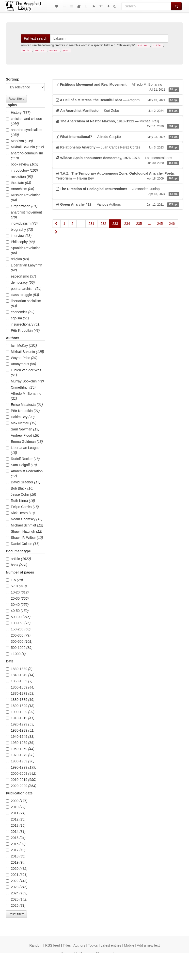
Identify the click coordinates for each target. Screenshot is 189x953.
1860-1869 (20, 687)
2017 (16, 850)
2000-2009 (21, 773)
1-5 (14, 580)
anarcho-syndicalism (24, 132)
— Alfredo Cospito (117, 136)
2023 (17, 887)
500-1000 (19, 648)
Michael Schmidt (24, 525)
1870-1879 (20, 693)
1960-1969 (20, 749)
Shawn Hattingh (24, 531)
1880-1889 (20, 700)
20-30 (17, 598)
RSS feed (52, 945)
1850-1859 (19, 681)
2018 (16, 856)
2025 (17, 899)
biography (19, 229)
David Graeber (23, 482)
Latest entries (111, 945)
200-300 (18, 635)
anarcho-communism (24, 155)
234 (127, 224)
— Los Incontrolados (117, 160)
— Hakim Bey (117, 176)
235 (139, 224)
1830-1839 (19, 669)
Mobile (129, 945)
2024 (17, 893)
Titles (67, 945)
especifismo (21, 276)
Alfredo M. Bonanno (23, 396)
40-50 (17, 611)
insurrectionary (23, 324)
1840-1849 (20, 675)
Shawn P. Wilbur (24, 538)
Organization (21, 206)
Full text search (35, 38)
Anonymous (21, 364)
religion (17, 259)
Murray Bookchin (25, 381)
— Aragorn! (117, 100)
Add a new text (148, 945)
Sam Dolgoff (21, 465)
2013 (16, 825)
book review (22, 164)
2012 (16, 819)
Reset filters (16, 98)
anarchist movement (24, 214)
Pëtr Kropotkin (23, 330)
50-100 (18, 617)
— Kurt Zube (117, 110)
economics (20, 312)
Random (35, 945)
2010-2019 (21, 780)
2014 (16, 832)
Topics (93, 945)
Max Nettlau (21, 423)
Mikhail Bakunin (25, 147)
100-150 (18, 623)
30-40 (17, 605)
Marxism (19, 141)
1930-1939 (20, 730)
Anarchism (20, 189)
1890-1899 (20, 706)
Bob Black (19, 488)
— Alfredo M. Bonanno (117, 87)
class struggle (22, 295)
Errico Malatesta (24, 405)
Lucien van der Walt (23, 372)
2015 (16, 838)
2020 (17, 869)
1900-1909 (20, 712)
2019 (16, 862)
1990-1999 (21, 767)
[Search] (146, 6)
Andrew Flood (22, 435)
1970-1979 (20, 755)
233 (115, 224)
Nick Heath (20, 513)
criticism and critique (24, 121)
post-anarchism (24, 289)
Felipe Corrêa (22, 507)
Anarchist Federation (24, 473)
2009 (17, 801)
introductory (22, 170)
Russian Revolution (23, 197)
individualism (22, 223)
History (18, 113)
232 (103, 224)
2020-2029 (21, 786)
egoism (17, 318)
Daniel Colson (22, 544)
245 (160, 224)
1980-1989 (20, 761)
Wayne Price (21, 358)
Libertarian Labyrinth (24, 267)
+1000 (16, 654)
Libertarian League (23, 450)
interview (19, 236)
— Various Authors (117, 204)
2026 (16, 905)
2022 (17, 881)
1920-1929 (20, 724)
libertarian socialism (23, 303)
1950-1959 (20, 743)
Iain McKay (21, 345)
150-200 (18, 629)
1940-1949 (20, 737)
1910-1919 (20, 718)
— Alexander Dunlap (117, 191)
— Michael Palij (117, 124)
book (16, 565)
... (80, 224)
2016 (16, 844)
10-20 (17, 592)
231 (91, 224)
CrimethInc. (20, 387)
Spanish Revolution (23, 250)
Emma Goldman (24, 442)
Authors (79, 945)
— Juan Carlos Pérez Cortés (117, 147)
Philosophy (20, 242)
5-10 (16, 586)
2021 (17, 875)
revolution (19, 177)
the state (18, 183)
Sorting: (12, 79)
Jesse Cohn (21, 494)
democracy (20, 282)
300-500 (19, 641)
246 (172, 224)
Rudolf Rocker (23, 459)
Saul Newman (22, 429)
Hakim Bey (20, 417)
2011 (16, 813)
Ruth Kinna (20, 501)
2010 (16, 807)
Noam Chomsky (24, 519)
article (18, 559)
